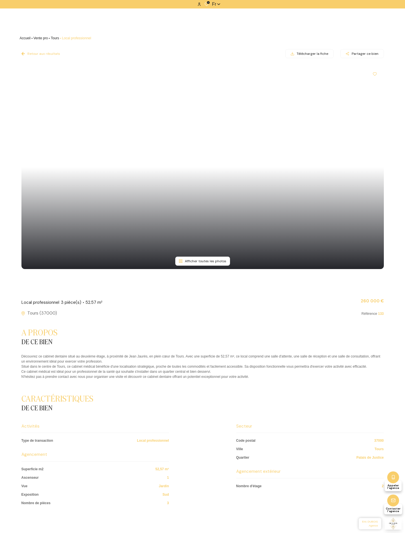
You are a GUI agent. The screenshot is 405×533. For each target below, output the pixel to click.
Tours (55, 38)
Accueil (25, 38)
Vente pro (40, 38)
